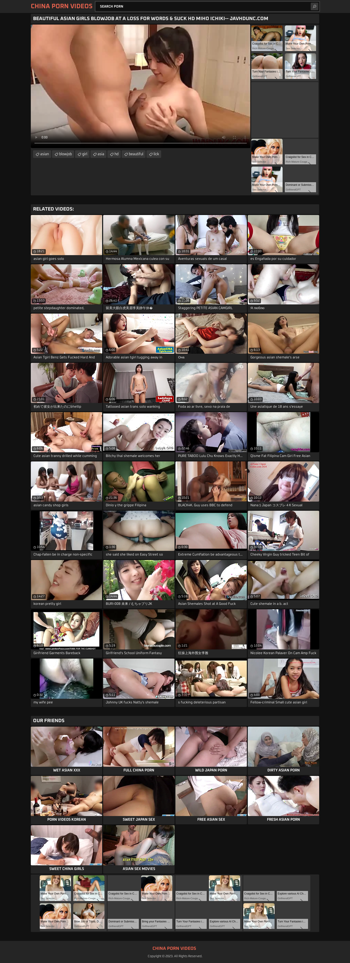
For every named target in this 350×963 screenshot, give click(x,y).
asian (44, 154)
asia (101, 154)
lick (156, 154)
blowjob (65, 154)
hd (117, 154)
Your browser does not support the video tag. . (140, 86)
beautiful (136, 154)
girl (84, 154)
